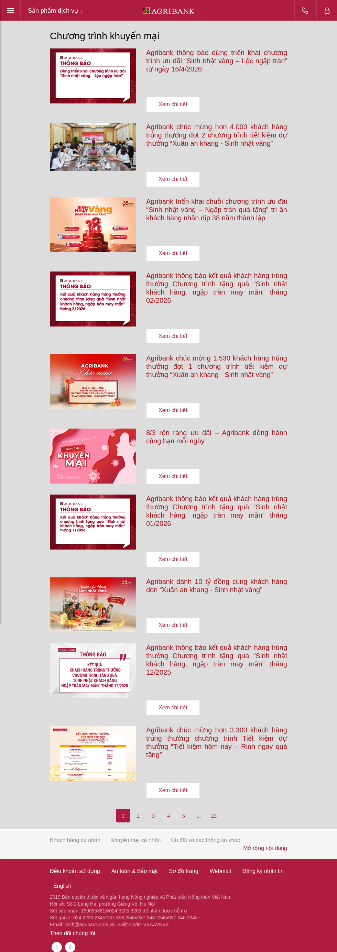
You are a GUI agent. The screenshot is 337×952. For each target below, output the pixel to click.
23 (214, 810)
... (199, 810)
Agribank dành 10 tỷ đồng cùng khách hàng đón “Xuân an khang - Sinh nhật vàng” (216, 582)
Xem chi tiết (173, 104)
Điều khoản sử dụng (75, 866)
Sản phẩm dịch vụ (56, 10)
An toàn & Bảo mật (134, 866)
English (62, 881)
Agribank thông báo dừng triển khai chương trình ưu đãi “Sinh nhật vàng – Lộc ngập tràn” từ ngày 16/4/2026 (216, 61)
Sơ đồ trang (183, 866)
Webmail (220, 866)
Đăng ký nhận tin (263, 866)
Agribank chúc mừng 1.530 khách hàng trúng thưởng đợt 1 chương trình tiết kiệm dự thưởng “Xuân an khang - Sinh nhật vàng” (216, 364)
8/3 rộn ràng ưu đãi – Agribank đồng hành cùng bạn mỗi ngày (216, 434)
